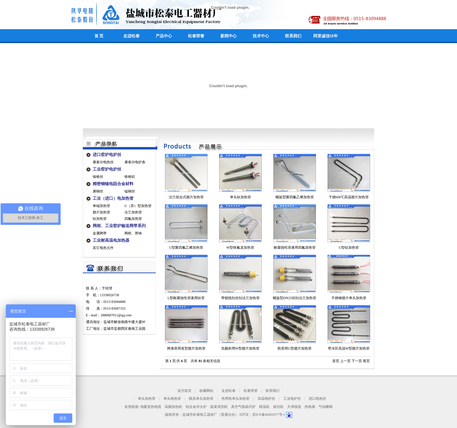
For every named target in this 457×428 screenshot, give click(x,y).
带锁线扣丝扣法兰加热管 (240, 298)
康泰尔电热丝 (103, 162)
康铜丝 (98, 191)
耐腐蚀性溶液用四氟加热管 (295, 247)
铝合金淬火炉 (196, 407)
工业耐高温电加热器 (111, 240)
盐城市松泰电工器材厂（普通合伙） (210, 415)
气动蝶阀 (326, 407)
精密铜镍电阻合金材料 (113, 184)
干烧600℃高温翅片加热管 (349, 197)
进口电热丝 (317, 399)
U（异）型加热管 (138, 206)
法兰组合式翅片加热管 (186, 197)
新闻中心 (228, 36)
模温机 (264, 407)
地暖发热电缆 (150, 407)
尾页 (366, 361)
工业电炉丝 (292, 399)
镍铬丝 (98, 177)
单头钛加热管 (240, 197)
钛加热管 (100, 219)
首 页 (99, 36)
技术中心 (261, 36)
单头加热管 (146, 399)
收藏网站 (206, 391)
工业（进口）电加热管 (113, 198)
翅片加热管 (101, 212)
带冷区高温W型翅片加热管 (349, 348)
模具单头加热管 (201, 399)
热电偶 (310, 407)
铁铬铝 (129, 177)
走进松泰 (131, 36)
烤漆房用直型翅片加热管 (186, 348)
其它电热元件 (103, 248)
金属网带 (100, 233)
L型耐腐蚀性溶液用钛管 (186, 298)
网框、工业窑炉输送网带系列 (119, 226)
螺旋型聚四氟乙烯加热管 (294, 197)
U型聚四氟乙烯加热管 (186, 247)
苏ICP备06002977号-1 (269, 415)
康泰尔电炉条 (134, 162)
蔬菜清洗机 (219, 407)
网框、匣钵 (133, 233)
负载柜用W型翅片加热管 (240, 348)
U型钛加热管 (349, 247)
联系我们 (293, 36)
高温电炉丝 (266, 399)
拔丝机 (278, 407)
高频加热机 (173, 407)
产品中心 (164, 36)
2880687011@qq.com (116, 315)
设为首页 (184, 391)
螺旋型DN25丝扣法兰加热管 (294, 298)
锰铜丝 (129, 191)
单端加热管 (101, 206)
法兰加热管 (133, 212)
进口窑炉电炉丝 (107, 154)
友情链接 (131, 407)
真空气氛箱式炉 (243, 407)
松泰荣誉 (196, 36)
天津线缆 (294, 407)
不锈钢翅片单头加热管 (348, 298)
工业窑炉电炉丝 (107, 169)
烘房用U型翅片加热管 (294, 348)
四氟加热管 (133, 219)
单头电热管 (172, 399)
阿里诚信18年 (325, 36)
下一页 (356, 361)
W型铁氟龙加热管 (240, 247)
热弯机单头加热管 (235, 399)
